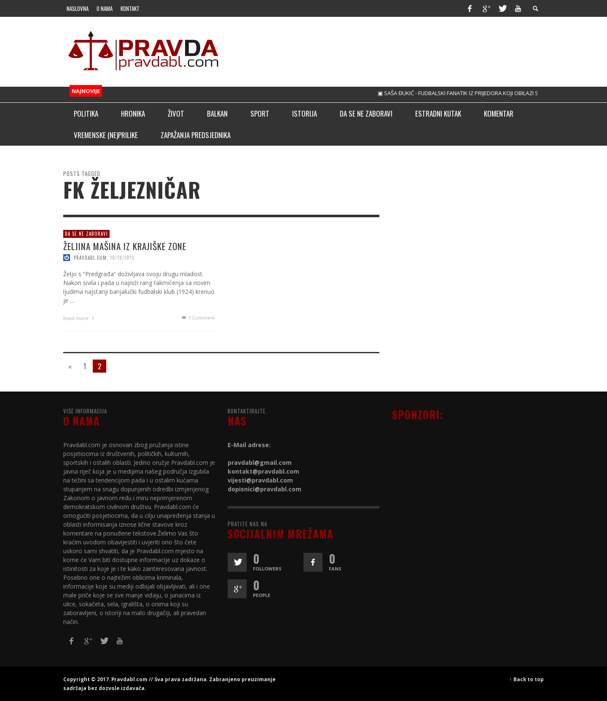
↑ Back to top (527, 679)
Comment (198, 317)
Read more (79, 318)
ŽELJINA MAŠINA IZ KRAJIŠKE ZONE (124, 245)
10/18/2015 (122, 257)
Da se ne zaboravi (86, 233)
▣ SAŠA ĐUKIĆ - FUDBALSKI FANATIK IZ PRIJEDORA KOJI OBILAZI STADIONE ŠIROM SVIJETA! (494, 93)
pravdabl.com (90, 257)
